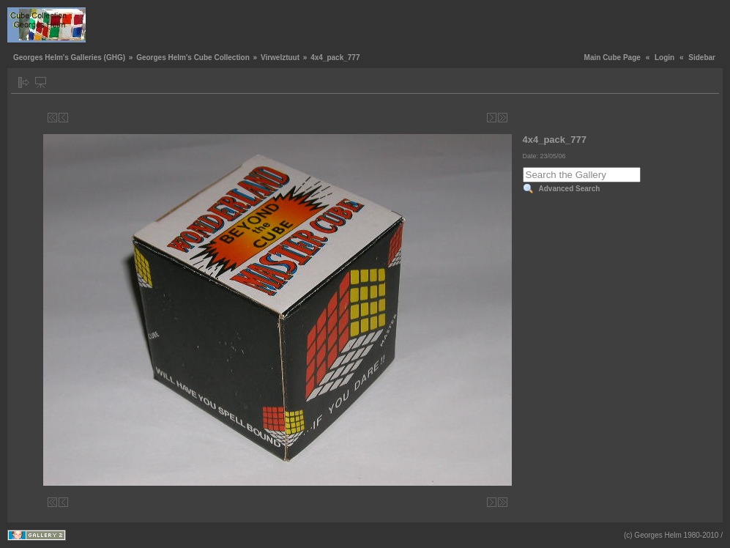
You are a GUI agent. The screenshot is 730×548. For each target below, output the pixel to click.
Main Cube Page (612, 57)
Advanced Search (569, 189)
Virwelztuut (280, 57)
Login (664, 57)
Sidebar (701, 57)
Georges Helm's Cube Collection (193, 57)
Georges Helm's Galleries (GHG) (69, 57)
